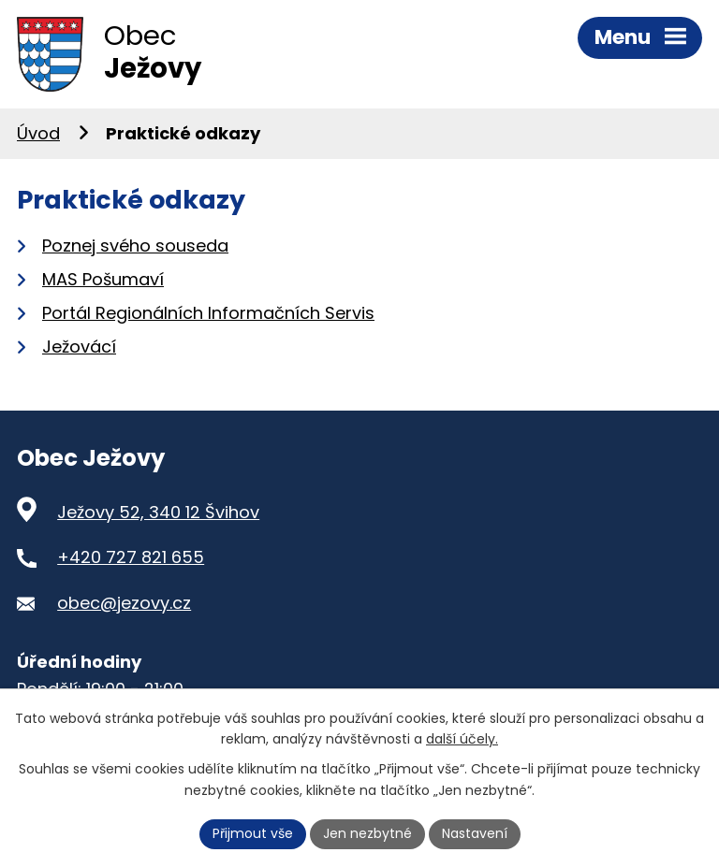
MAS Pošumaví (103, 279)
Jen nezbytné (367, 833)
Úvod (38, 133)
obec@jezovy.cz (124, 602)
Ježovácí (79, 346)
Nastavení (474, 833)
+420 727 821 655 (130, 557)
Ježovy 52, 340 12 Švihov (158, 512)
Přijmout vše (253, 833)
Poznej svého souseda (135, 245)
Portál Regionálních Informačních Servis (208, 313)
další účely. (462, 739)
